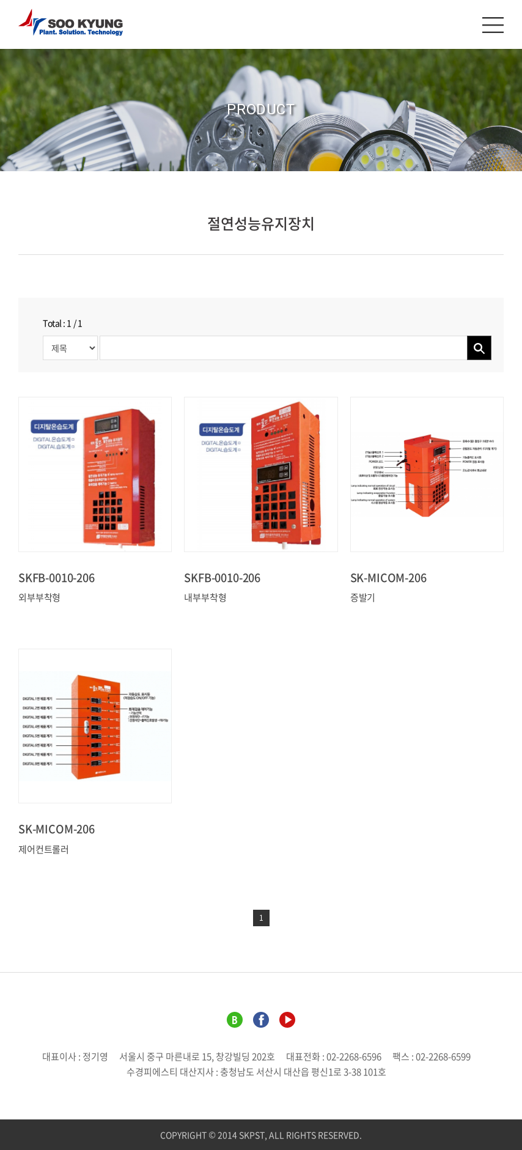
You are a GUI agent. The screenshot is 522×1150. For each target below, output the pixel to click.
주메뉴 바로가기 (0, 0)
